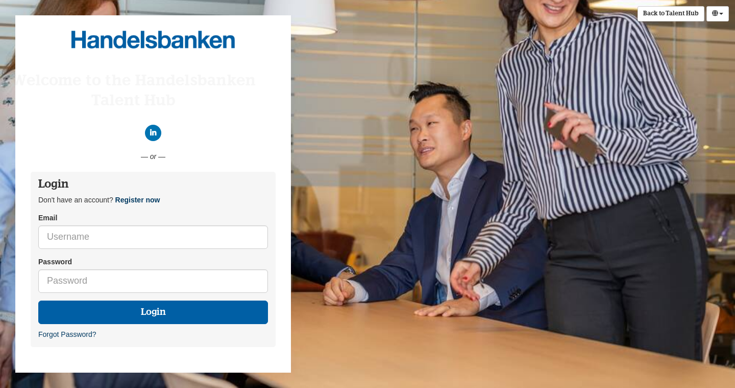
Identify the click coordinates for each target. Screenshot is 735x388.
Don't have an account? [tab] (99, 200)
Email (47, 218)
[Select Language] (717, 13)
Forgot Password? (67, 334)
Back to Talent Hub (671, 13)
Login (153, 312)
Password (55, 262)
